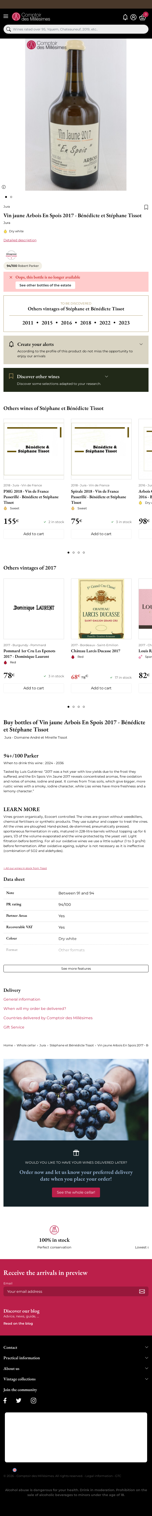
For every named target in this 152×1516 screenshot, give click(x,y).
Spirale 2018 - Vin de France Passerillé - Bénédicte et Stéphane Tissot (98, 496)
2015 (50, 322)
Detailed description (19, 240)
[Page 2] (73, 552)
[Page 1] (68, 552)
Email (8, 1283)
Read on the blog (18, 1323)
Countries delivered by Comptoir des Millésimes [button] (48, 1018)
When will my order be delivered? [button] (34, 1008)
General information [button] (21, 999)
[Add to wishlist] (146, 206)
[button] (54, 1237)
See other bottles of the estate (45, 285)
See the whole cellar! (76, 1192)
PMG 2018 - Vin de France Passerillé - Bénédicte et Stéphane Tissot (30, 496)
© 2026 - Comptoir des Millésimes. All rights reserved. (43, 1476)
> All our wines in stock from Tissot (25, 868)
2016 (69, 322)
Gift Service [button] (13, 1027)
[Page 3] (79, 552)
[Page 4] (84, 552)
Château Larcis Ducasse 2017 (95, 650)
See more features (76, 968)
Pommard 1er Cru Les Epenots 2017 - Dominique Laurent (29, 653)
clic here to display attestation (118, 1469)
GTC (118, 1476)
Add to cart (33, 534)
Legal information (99, 1476)
